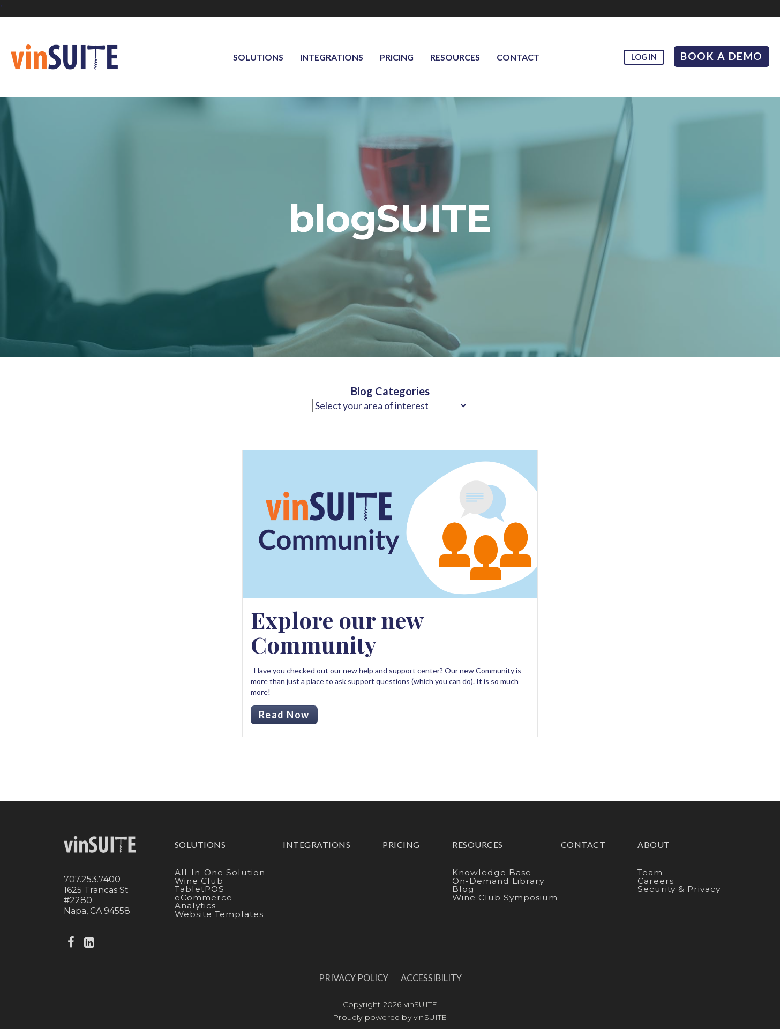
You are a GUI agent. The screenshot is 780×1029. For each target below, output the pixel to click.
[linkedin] (90, 942)
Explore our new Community (337, 632)
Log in (644, 57)
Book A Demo (721, 56)
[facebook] (72, 942)
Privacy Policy (353, 978)
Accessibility (431, 978)
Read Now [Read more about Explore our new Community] (284, 714)
